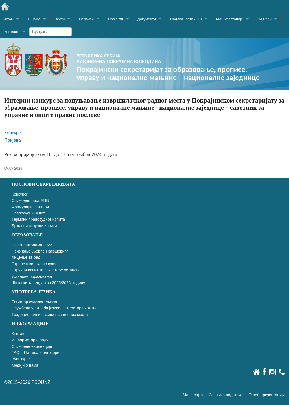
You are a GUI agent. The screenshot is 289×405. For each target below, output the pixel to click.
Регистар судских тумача (34, 302)
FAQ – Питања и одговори (35, 352)
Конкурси (20, 194)
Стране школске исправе (35, 264)
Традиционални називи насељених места (50, 314)
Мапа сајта (193, 395)
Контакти (11, 32)
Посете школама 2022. (32, 245)
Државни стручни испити (34, 225)
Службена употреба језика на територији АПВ (54, 308)
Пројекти (115, 19)
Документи (146, 19)
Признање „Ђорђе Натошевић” (40, 251)
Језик (8, 19)
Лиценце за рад (26, 257)
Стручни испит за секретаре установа (46, 270)
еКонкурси (21, 359)
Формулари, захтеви (30, 207)
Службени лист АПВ (30, 200)
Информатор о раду (30, 340)
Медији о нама (25, 365)
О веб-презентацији (267, 395)
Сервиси (86, 19)
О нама (34, 19)
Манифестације (229, 19)
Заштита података (226, 395)
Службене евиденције (32, 346)
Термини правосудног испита (38, 219)
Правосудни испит (28, 213)
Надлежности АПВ (186, 19)
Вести (60, 19)
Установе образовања (32, 276)
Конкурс (12, 132)
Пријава (12, 140)
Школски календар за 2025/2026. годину (48, 282)
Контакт (19, 333)
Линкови (264, 19)
